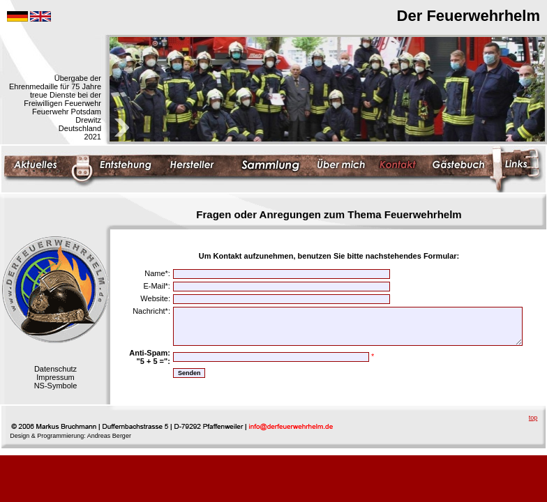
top (533, 417)
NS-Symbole (55, 385)
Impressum (55, 377)
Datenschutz (55, 369)
